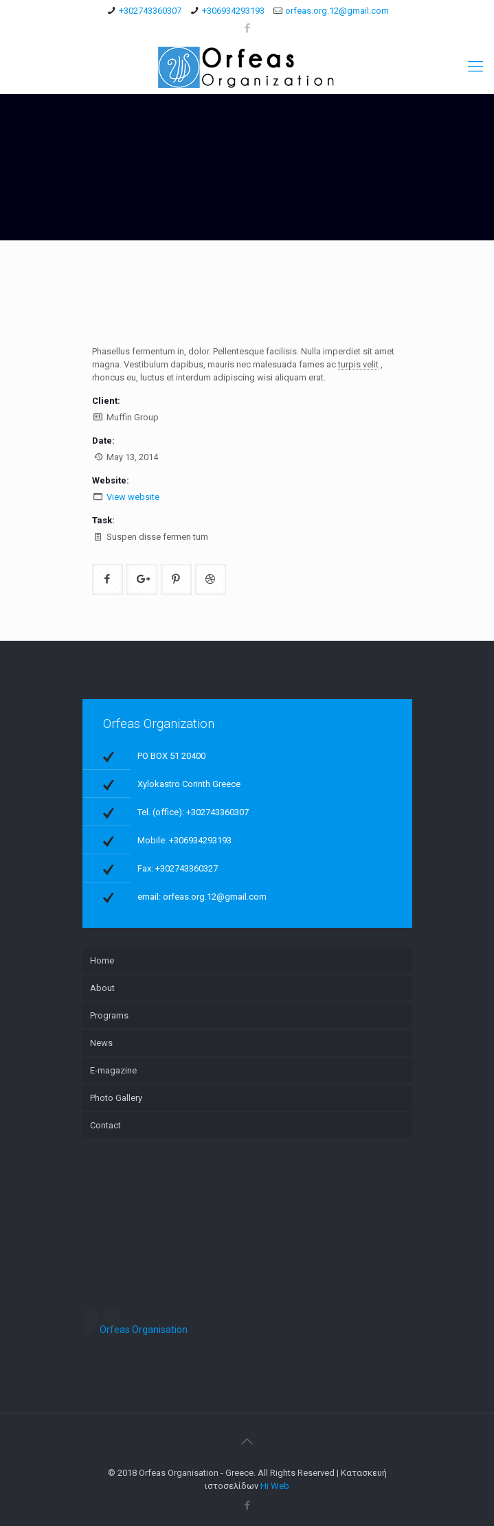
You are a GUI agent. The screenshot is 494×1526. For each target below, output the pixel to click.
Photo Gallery (116, 1098)
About (102, 988)
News (101, 1043)
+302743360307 (150, 10)
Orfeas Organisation (144, 1329)
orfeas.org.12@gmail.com (337, 10)
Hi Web (274, 1486)
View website (132, 497)
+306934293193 (233, 10)
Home (102, 960)
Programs (109, 1015)
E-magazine (113, 1070)
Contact (105, 1125)
